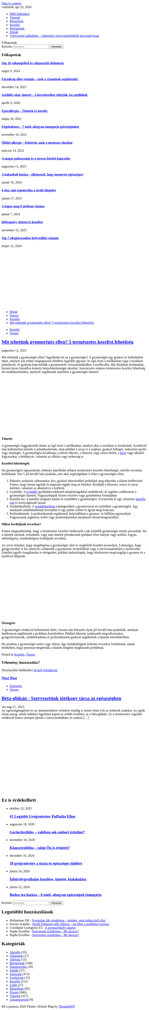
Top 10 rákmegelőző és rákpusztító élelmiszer (33, 63)
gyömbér (32, 491)
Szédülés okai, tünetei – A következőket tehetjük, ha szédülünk (45, 95)
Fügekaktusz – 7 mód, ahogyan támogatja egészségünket (40, 126)
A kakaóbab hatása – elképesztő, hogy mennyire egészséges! (42, 174)
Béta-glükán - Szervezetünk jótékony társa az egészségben (61, 698)
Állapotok (16, 956)
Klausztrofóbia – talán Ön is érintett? (40, 848)
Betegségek (17, 28)
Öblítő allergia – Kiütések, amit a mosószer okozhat (37, 142)
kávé (123, 453)
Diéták (14, 32)
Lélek (13, 985)
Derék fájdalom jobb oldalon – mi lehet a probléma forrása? (70, 924)
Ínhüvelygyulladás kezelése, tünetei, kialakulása (48, 879)
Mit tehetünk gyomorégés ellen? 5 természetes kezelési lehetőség (67, 341)
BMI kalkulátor (20, 14)
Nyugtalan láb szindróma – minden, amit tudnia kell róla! (69, 920)
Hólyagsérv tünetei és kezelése (22, 222)
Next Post (9, 678)
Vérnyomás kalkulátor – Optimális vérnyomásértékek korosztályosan (54, 35)
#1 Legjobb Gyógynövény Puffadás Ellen (42, 816)
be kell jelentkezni (45, 670)
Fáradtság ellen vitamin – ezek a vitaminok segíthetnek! (40, 79)
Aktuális (15, 952)
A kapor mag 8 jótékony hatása (23, 206)
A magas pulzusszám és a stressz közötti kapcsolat (36, 158)
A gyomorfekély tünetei (60, 927)
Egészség (16, 686)
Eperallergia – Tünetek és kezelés (24, 111)
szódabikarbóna (45, 506)
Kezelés (15, 25)
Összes (14, 333)
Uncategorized (19, 999)
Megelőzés (17, 21)
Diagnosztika (18, 966)
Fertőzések (17, 977)
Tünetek (15, 17)
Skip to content (11, 3)
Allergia (15, 959)
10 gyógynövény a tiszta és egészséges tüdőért (46, 863)
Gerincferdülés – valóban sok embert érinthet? (47, 832)
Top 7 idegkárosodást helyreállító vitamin (30, 238)
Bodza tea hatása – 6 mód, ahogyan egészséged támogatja (56, 895)
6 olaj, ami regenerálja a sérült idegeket (29, 190)
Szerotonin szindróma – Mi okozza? (55, 931)
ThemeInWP (66, 1006)
